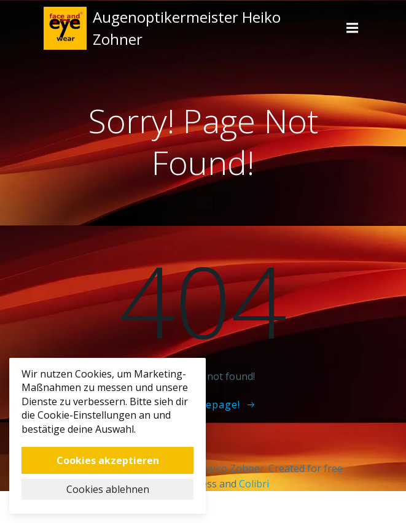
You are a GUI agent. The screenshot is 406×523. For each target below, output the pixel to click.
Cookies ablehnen (107, 489)
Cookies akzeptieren (108, 460)
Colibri (254, 483)
